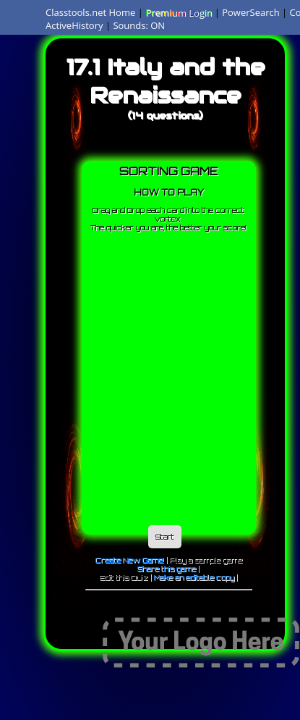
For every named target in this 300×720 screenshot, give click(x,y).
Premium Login (178, 12)
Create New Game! (129, 560)
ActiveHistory (74, 25)
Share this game (166, 568)
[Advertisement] (135, 375)
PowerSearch (251, 12)
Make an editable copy (194, 577)
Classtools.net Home (90, 12)
